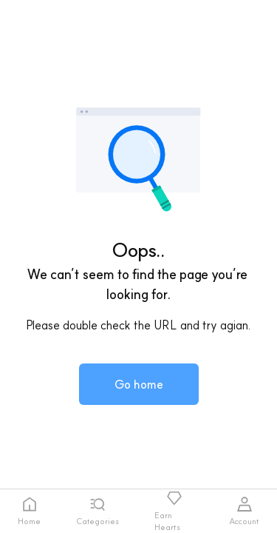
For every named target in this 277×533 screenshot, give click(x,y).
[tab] (29, 511)
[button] (139, 384)
